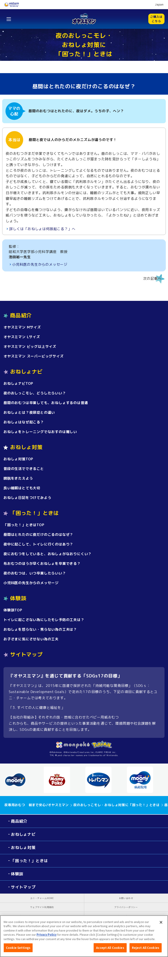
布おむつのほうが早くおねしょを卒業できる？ (42, 563)
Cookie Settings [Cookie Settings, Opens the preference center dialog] (18, 950)
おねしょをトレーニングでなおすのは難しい (40, 431)
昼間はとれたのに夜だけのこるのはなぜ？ (38, 534)
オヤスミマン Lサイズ (22, 336)
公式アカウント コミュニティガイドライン (42, 916)
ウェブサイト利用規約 (42, 907)
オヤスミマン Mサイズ (22, 327)
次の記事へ (152, 278)
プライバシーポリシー (126, 907)
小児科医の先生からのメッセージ (39, 264)
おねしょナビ (23, 834)
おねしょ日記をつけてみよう (27, 497)
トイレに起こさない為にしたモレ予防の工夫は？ (44, 619)
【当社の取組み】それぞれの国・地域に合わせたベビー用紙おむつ (64, 717)
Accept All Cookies (110, 950)
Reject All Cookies (145, 950)
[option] (22, 780)
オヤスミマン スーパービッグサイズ (34, 356)
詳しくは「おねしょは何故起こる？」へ (42, 228)
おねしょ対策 (23, 847)
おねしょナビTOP (18, 383)
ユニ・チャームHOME (42, 898)
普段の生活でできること (24, 468)
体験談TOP (13, 610)
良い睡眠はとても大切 (22, 488)
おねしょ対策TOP (18, 459)
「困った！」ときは (29, 860)
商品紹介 (19, 821)
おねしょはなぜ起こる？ (24, 422)
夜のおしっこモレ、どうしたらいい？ (35, 393)
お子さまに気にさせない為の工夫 (31, 639)
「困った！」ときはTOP (24, 524)
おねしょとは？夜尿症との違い (29, 412)
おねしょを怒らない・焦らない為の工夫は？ (40, 629)
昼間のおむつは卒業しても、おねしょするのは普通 (46, 402)
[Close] (161, 924)
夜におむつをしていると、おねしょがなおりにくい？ (48, 553)
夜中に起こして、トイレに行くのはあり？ (38, 544)
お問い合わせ (126, 898)
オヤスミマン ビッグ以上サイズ (30, 346)
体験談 (17, 874)
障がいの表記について (126, 916)
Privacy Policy (46, 936)
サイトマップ (26, 654)
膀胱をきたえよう (18, 478)
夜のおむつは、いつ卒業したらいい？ (35, 573)
